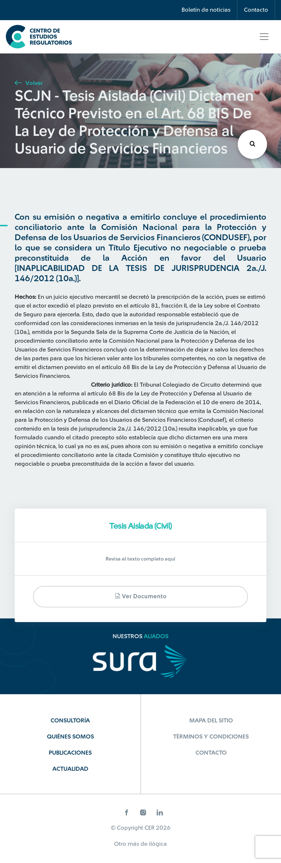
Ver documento (141, 596)
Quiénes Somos (70, 737)
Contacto (256, 10)
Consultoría (70, 720)
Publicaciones (70, 753)
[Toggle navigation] (264, 37)
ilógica (158, 844)
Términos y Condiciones (211, 737)
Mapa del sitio (211, 720)
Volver (29, 83)
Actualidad (70, 769)
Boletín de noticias (206, 10)
